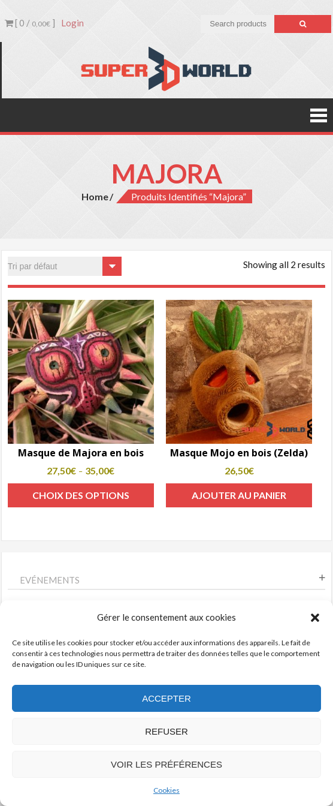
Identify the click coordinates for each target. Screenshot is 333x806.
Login (72, 22)
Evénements (50, 580)
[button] (315, 618)
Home (94, 196)
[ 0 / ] (30, 22)
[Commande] (65, 266)
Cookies (166, 790)
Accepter (166, 698)
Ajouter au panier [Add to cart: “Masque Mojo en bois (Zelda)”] (239, 495)
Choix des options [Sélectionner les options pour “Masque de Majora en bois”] (80, 495)
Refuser (166, 731)
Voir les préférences (166, 764)
